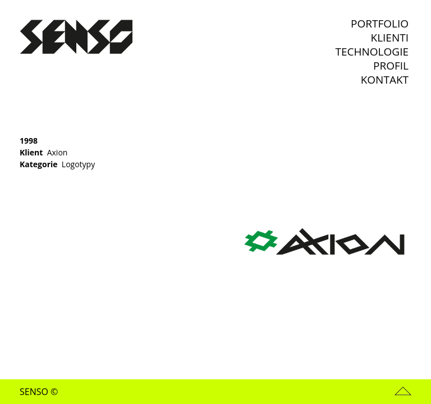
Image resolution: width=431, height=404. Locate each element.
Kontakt (385, 80)
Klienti (390, 38)
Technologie (372, 52)
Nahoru (403, 391)
